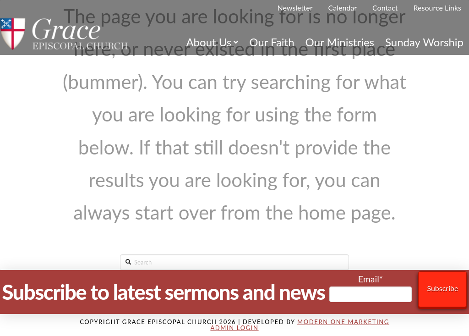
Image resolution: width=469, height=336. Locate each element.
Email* (370, 288)
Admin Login (234, 327)
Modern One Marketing (343, 321)
